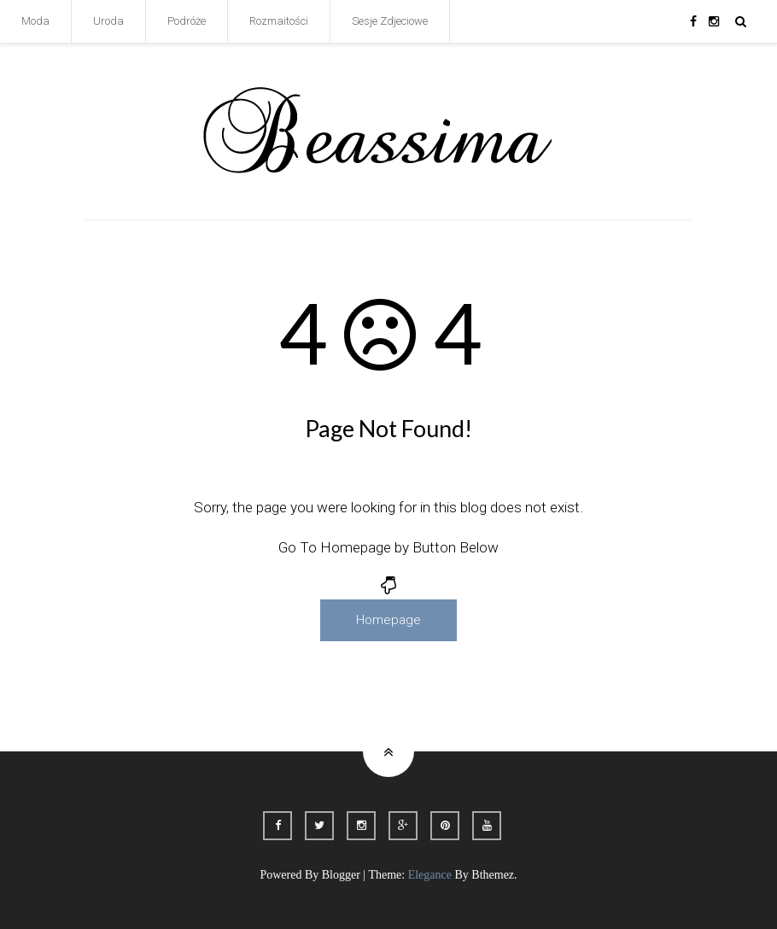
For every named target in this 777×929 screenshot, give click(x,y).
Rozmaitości (278, 21)
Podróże (186, 21)
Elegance (430, 874)
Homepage (388, 620)
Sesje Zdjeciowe (390, 21)
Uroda (108, 21)
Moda (35, 21)
